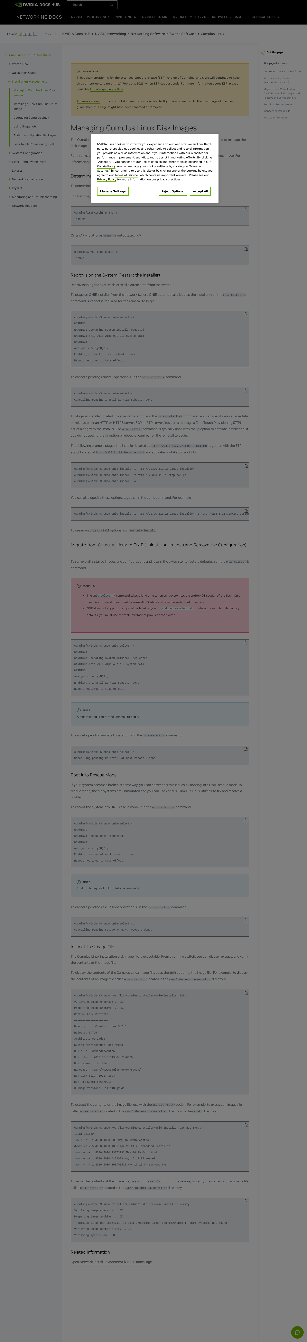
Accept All (200, 191)
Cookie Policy (106, 166)
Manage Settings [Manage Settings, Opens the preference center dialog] (113, 191)
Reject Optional (173, 191)
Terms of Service (126, 175)
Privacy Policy (106, 179)
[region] (155, 168)
